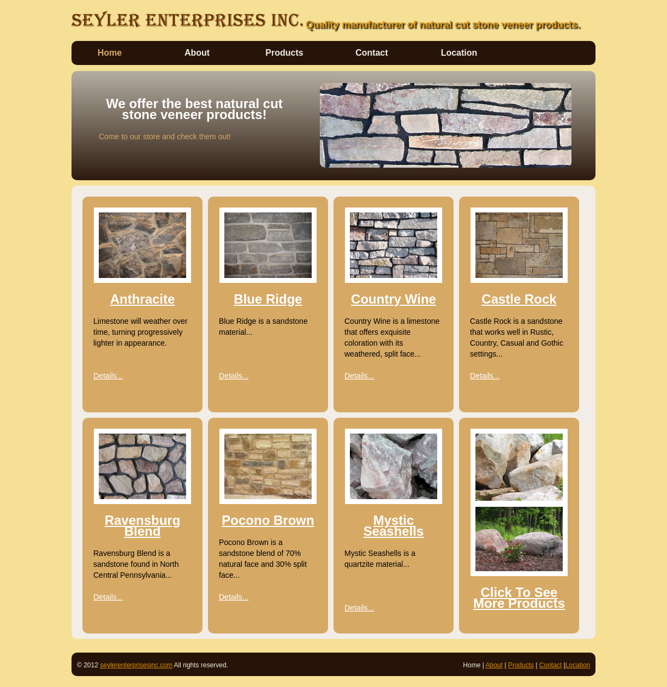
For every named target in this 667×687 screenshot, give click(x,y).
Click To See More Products (519, 598)
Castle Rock (518, 299)
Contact (371, 52)
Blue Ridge (268, 299)
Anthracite (142, 299)
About (197, 52)
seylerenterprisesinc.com (136, 665)
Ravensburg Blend (143, 525)
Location (459, 52)
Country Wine (393, 299)
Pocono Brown (268, 520)
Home (110, 52)
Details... (108, 375)
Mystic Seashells (394, 525)
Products (284, 52)
